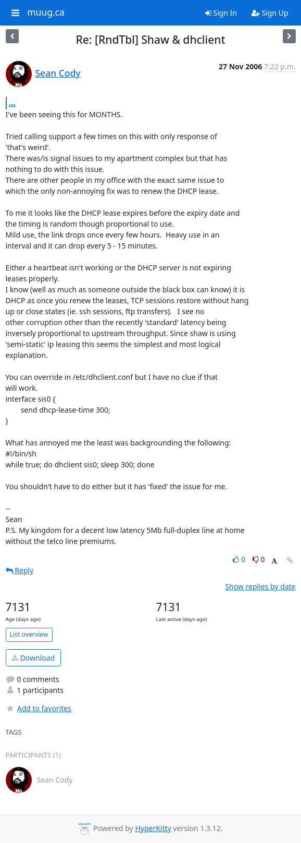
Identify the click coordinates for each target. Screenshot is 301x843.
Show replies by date (260, 586)
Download (33, 658)
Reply (20, 570)
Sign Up (270, 13)
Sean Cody (58, 73)
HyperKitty (153, 828)
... (12, 102)
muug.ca (46, 12)
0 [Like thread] (240, 559)
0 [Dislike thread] (259, 559)
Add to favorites (38, 708)
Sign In (221, 13)
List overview (29, 634)
